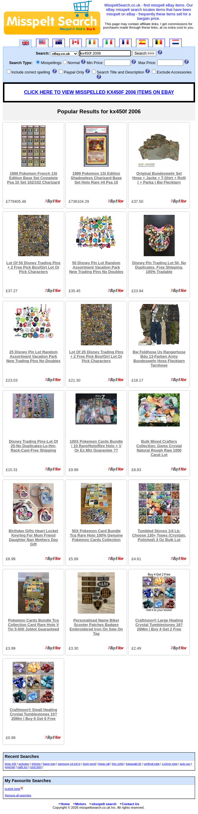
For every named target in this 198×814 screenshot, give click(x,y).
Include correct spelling (31, 72)
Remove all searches (18, 795)
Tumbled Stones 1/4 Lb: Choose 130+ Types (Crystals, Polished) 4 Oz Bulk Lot (159, 535)
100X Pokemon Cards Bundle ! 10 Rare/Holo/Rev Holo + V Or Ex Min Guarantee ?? (96, 445)
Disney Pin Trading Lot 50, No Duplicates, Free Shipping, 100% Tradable (159, 267)
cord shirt (36, 767)
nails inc (22, 767)
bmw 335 (10, 763)
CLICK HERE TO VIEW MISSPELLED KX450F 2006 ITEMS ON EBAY (99, 92)
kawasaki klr (133, 763)
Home (64, 804)
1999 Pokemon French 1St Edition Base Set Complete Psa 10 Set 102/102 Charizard (33, 177)
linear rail (104, 763)
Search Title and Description (120, 72)
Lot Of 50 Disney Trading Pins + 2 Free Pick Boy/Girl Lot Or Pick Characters (33, 267)
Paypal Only (74, 72)
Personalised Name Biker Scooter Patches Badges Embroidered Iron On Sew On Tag (96, 627)
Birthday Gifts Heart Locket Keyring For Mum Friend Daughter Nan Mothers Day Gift (33, 537)
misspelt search (103, 804)
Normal (74, 63)
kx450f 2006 (12, 788)
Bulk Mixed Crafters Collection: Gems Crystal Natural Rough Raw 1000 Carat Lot (159, 448)
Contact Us (129, 804)
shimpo (36, 763)
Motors (79, 804)
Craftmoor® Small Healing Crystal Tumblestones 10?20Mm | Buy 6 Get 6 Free (33, 714)
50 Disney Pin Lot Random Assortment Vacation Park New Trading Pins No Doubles (96, 267)
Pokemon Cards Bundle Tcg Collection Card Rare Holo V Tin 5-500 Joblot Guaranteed (33, 624)
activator (24, 763)
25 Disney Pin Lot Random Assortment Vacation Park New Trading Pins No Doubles (33, 356)
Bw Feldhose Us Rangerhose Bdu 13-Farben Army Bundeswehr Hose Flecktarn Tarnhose (159, 358)
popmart (10, 767)
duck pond (89, 763)
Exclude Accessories (174, 72)
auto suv (185, 763)
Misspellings (51, 63)
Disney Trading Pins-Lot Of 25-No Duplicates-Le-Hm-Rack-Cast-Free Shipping (33, 445)
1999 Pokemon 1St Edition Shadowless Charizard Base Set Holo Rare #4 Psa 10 (96, 177)
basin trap (49, 763)
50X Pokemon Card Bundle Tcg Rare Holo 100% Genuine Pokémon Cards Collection (96, 535)
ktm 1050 (118, 763)
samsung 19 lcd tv (69, 763)
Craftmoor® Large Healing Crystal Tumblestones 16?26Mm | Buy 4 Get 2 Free (159, 624)
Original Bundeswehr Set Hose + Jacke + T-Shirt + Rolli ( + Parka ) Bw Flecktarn (159, 177)
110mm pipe (170, 763)
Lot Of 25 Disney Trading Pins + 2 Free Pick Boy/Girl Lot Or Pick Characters (96, 356)
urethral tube (152, 763)
